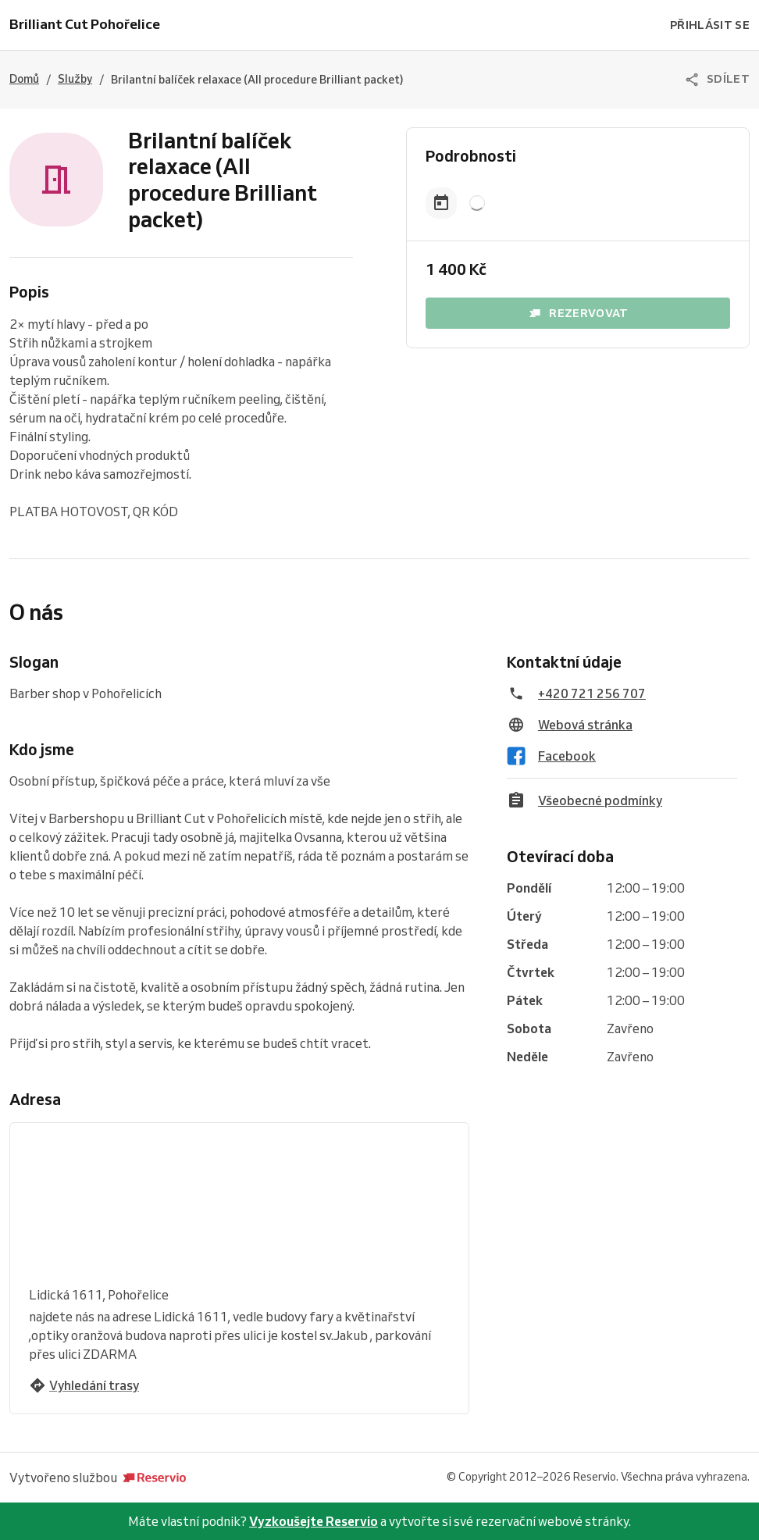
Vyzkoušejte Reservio (313, 1521)
